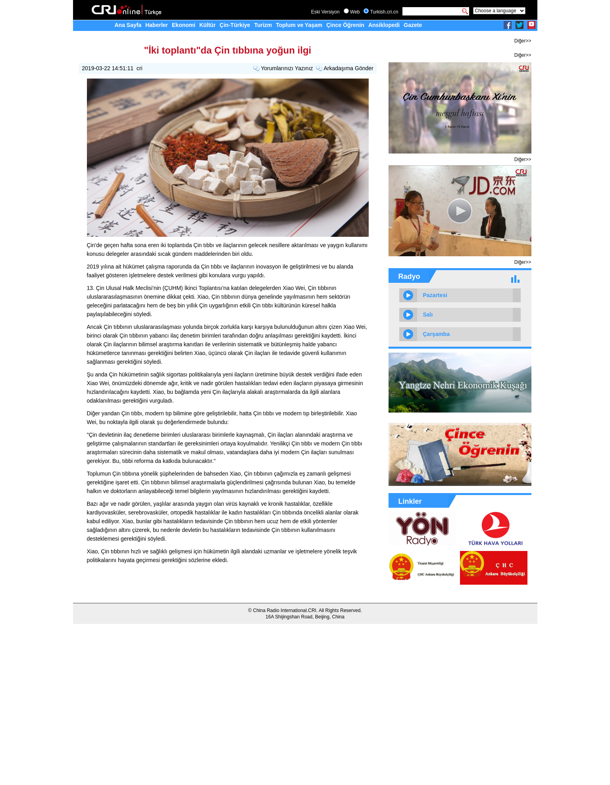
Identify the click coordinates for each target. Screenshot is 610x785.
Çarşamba (436, 334)
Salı (428, 314)
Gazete (413, 25)
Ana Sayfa (128, 25)
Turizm (263, 25)
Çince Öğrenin (345, 25)
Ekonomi (183, 25)
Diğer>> (522, 41)
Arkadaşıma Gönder (348, 68)
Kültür (207, 25)
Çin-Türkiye (234, 25)
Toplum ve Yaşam (299, 25)
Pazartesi (435, 295)
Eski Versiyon (325, 12)
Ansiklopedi (384, 25)
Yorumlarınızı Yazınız (287, 68)
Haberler (156, 25)
